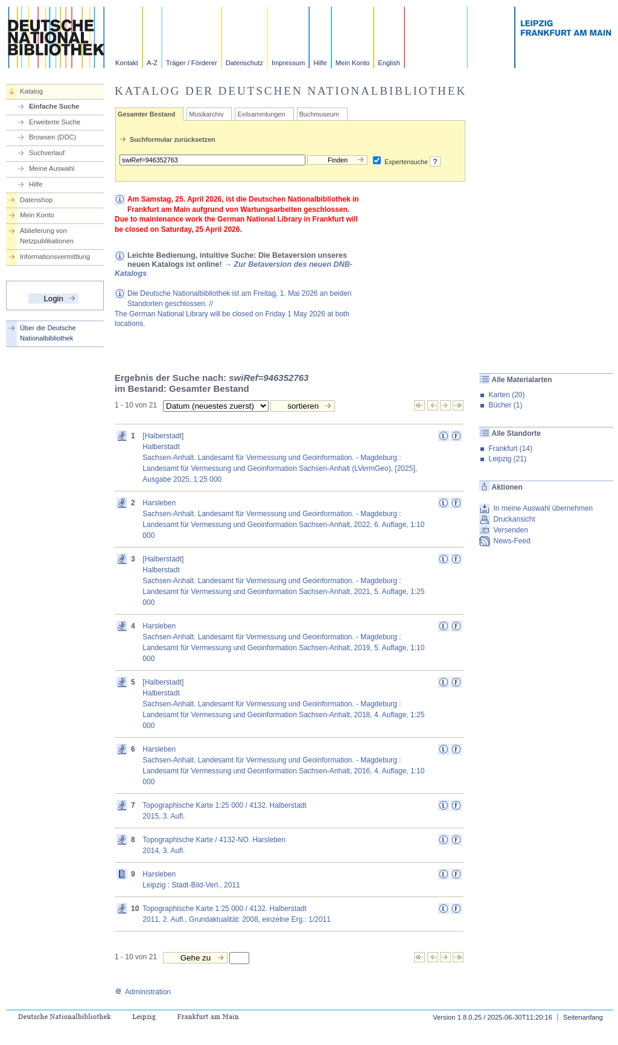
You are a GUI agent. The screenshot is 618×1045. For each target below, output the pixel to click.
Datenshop (36, 199)
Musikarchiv (206, 114)
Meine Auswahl (51, 168)
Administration (143, 992)
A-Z (152, 62)
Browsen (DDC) (52, 137)
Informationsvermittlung (55, 256)
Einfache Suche (54, 106)
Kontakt (126, 62)
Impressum (288, 62)
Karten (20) (506, 395)
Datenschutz (244, 62)
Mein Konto (353, 62)
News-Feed (511, 541)
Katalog (31, 91)
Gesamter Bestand (146, 114)
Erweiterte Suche (54, 122)
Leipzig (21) (507, 459)
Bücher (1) (505, 405)
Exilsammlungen (261, 114)
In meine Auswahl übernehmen (543, 508)
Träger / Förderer (191, 62)
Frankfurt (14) (510, 448)
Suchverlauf (47, 152)
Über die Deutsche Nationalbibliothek (48, 333)
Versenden (510, 530)
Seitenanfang (583, 1017)
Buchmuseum (319, 114)
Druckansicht (514, 519)
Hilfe (320, 62)
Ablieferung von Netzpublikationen (47, 235)
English (389, 62)
